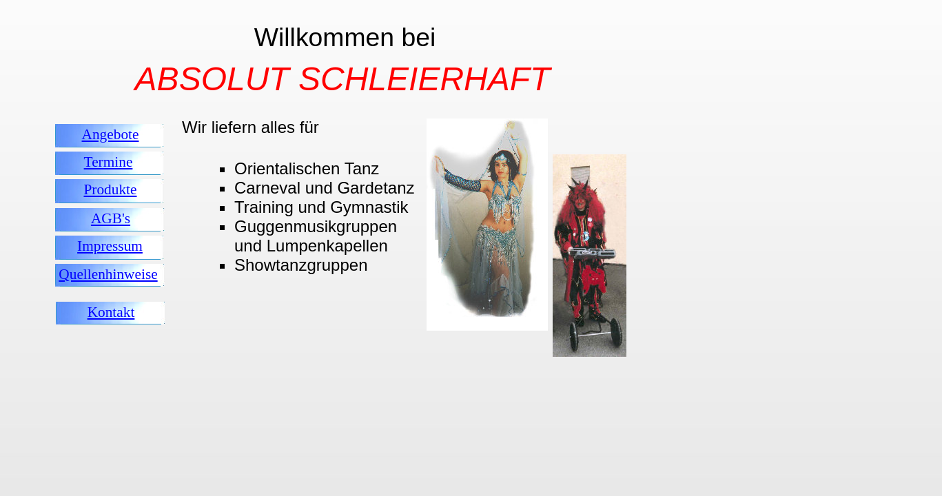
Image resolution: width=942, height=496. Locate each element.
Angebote (110, 134)
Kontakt (111, 312)
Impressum (110, 246)
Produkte (109, 189)
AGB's (110, 218)
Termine (108, 162)
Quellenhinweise (108, 274)
